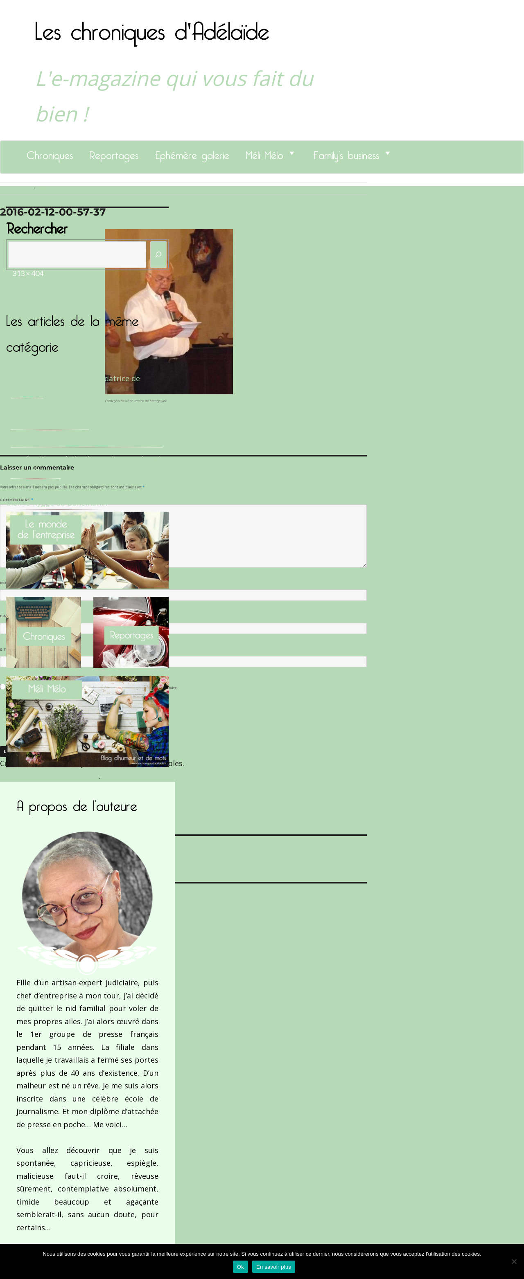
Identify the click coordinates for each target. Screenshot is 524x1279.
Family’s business (346, 153)
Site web (9, 649)
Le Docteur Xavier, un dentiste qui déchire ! (87, 440)
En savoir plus (273, 1267)
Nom (6, 583)
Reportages (113, 153)
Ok (240, 1267)
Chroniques (50, 153)
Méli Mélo (264, 153)
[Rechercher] (158, 254)
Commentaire (16, 500)
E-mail (8, 616)
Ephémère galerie (192, 153)
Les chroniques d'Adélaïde (152, 25)
